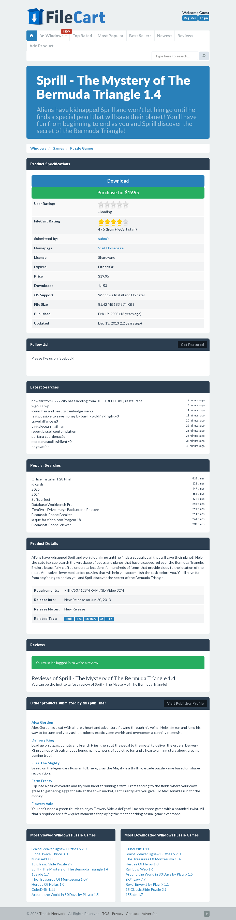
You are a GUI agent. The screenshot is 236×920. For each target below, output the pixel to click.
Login (204, 18)
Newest (164, 35)
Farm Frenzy (42, 781)
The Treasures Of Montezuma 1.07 (59, 879)
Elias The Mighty (46, 763)
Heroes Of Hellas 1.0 (48, 884)
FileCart (67, 19)
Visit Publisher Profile (185, 703)
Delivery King (43, 740)
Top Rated (82, 35)
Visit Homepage (111, 248)
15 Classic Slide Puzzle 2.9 (52, 864)
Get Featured (192, 344)
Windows (53, 35)
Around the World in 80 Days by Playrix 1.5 (65, 894)
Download (118, 181)
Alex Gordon (42, 722)
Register (190, 18)
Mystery (90, 618)
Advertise (149, 913)
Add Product (41, 45)
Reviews (185, 35)
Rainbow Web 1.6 (139, 869)
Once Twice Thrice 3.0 (50, 854)
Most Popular (111, 35)
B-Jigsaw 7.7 (135, 879)
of (101, 618)
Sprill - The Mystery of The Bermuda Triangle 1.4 (70, 869)
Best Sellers (140, 35)
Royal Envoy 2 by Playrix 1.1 (147, 884)
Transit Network (52, 913)
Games (58, 148)
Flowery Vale (42, 803)
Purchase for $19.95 (118, 192)
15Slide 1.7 (40, 874)
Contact (132, 913)
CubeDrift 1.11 (43, 889)
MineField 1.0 (42, 859)
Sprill (69, 618)
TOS (105, 913)
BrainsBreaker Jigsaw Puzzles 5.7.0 (59, 849)
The (79, 618)
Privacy (117, 913)
